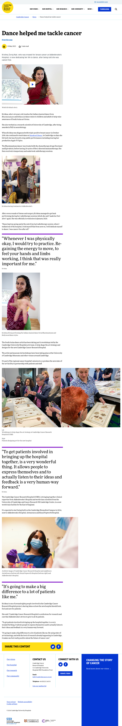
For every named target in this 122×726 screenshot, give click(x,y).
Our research (62, 9)
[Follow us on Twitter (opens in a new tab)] (61, 664)
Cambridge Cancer (22, 17)
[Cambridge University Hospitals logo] (7, 7)
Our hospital (47, 9)
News (90, 9)
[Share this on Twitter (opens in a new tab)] (53, 646)
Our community (78, 9)
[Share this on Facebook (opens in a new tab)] (59, 646)
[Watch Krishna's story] (32, 84)
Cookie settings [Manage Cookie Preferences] (12, 704)
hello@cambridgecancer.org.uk (42, 677)
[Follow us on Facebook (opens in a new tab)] (66, 664)
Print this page (7, 40)
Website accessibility (25, 702)
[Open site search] (117, 9)
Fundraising (104, 9)
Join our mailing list (39, 686)
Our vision (34, 9)
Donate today (65, 673)
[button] (101, 2)
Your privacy (11, 702)
